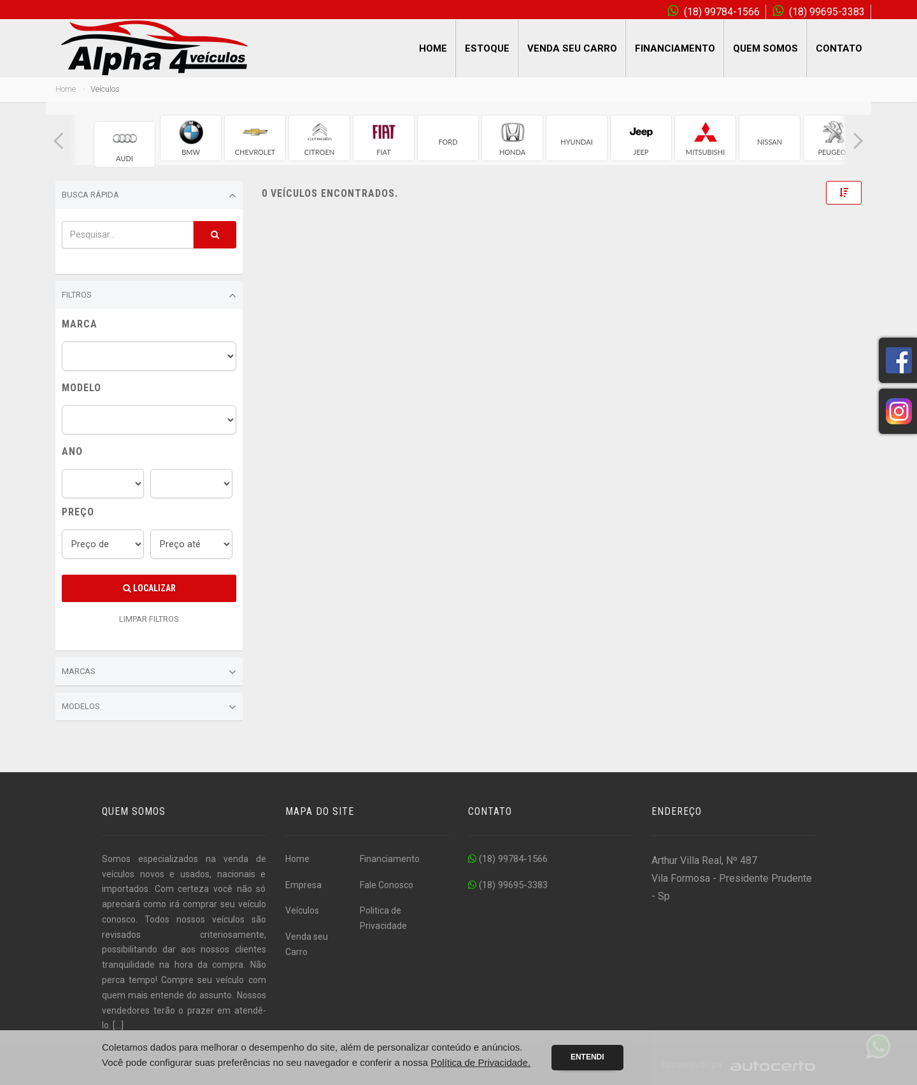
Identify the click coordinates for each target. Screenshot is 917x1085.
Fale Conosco (386, 885)
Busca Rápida (149, 195)
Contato (839, 48)
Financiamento (675, 48)
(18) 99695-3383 (508, 885)
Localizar (149, 588)
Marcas (149, 672)
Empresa (303, 885)
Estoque (487, 48)
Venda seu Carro (572, 48)
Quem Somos (765, 48)
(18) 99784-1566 (508, 859)
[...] (118, 1025)
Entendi (587, 1057)
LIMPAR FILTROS (149, 619)
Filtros (149, 295)
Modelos (149, 707)
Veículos (302, 910)
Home (433, 48)
